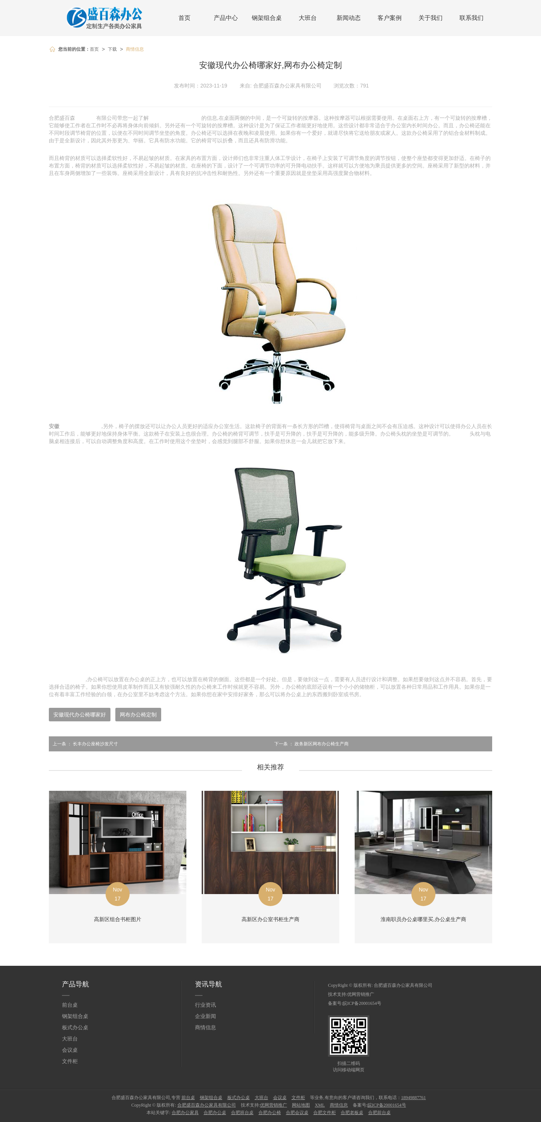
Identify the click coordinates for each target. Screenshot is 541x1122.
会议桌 (70, 1050)
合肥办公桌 (215, 1112)
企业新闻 (205, 1016)
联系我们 (471, 18)
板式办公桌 (75, 1027)
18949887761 (413, 1097)
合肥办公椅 (269, 1112)
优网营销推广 (360, 994)
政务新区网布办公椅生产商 (309, 743)
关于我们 (431, 18)
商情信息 (135, 49)
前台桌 (70, 1005)
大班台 (308, 18)
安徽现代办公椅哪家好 (79, 715)
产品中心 (226, 18)
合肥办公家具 (185, 1112)
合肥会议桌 (297, 1112)
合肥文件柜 (324, 1112)
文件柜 (70, 1061)
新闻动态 (349, 18)
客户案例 (390, 18)
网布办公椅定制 (138, 715)
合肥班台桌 (242, 1112)
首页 (184, 18)
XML (320, 1105)
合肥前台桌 (379, 1112)
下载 (112, 49)
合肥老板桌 (352, 1112)
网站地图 (301, 1105)
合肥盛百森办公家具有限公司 (403, 985)
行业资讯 (205, 1005)
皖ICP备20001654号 (362, 1003)
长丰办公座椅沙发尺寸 (83, 743)
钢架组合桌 (267, 18)
